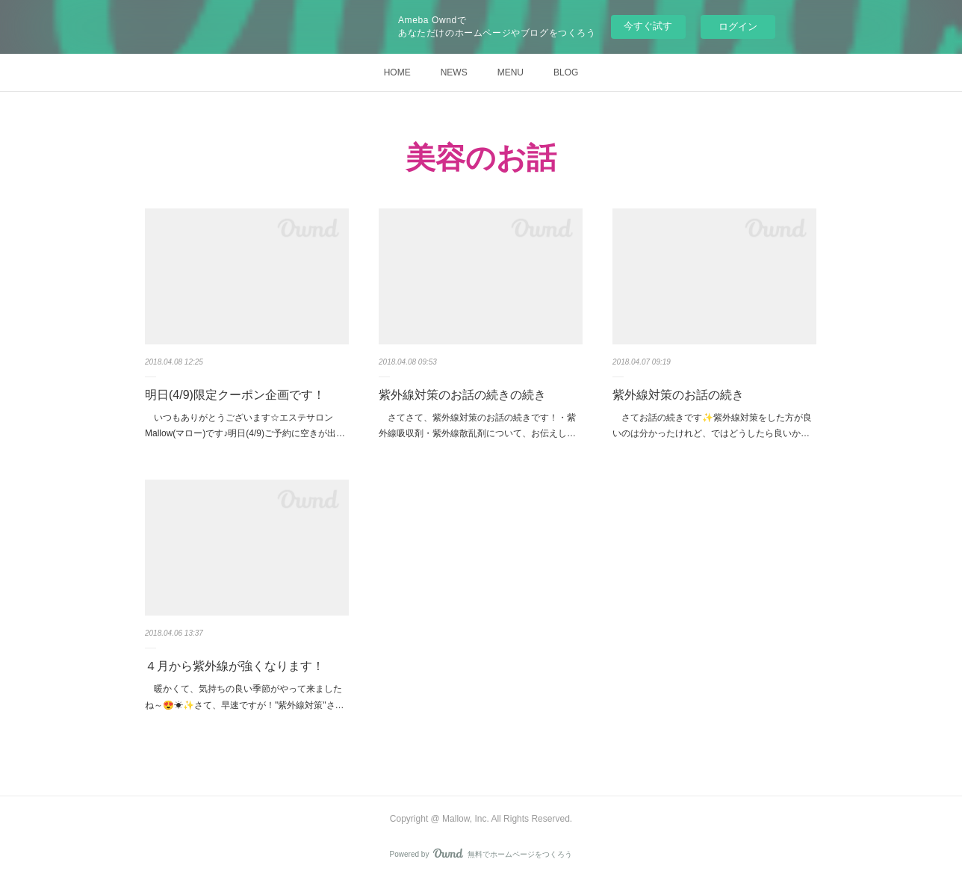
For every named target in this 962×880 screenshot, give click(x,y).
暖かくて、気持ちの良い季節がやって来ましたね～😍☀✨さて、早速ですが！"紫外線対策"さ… (244, 697)
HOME (397, 72)
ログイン (738, 26)
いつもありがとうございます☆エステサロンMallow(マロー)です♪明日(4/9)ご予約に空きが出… (245, 425)
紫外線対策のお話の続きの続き (462, 394)
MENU (510, 72)
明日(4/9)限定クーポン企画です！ (235, 394)
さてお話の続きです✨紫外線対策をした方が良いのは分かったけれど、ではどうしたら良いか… (712, 425)
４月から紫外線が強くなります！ (234, 666)
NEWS (454, 72)
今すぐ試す (648, 25)
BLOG (565, 72)
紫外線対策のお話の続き (678, 394)
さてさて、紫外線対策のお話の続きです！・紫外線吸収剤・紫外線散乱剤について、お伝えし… (477, 425)
